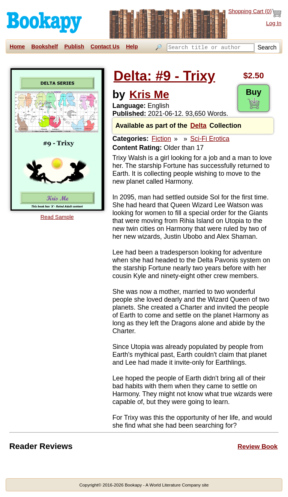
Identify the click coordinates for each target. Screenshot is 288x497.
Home (17, 46)
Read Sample (57, 217)
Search (267, 56)
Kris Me (149, 94)
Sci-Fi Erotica (210, 138)
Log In (274, 23)
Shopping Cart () (255, 13)
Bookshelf (44, 46)
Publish (74, 46)
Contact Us (104, 46)
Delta (198, 125)
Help (132, 46)
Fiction (161, 138)
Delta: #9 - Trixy (164, 76)
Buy (253, 98)
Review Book (258, 446)
